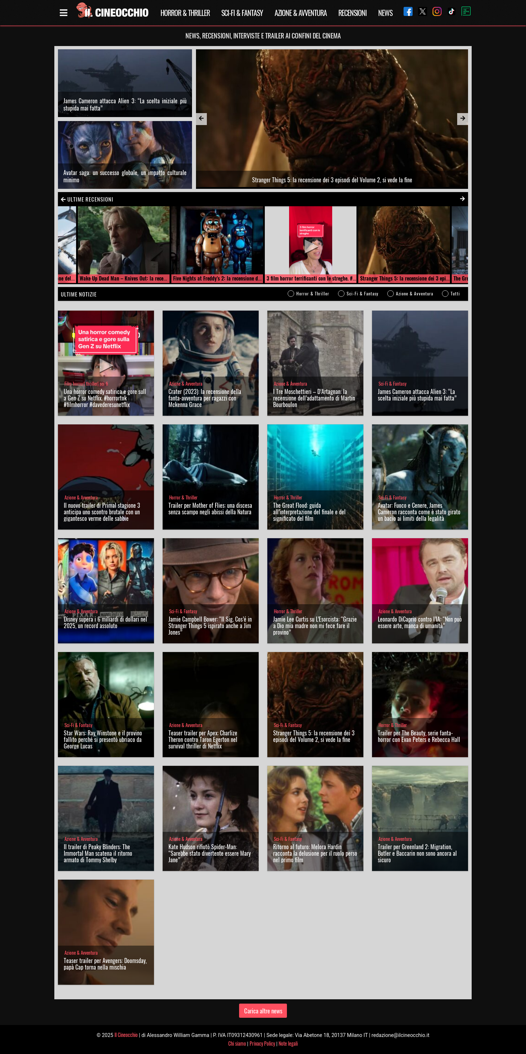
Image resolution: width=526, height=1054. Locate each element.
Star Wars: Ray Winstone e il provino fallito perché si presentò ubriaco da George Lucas (103, 739)
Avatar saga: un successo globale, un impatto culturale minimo (125, 176)
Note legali (288, 1043)
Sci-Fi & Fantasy (242, 12)
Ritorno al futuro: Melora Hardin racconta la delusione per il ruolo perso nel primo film (315, 853)
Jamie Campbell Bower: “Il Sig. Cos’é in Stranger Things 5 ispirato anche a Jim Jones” (210, 625)
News (385, 12)
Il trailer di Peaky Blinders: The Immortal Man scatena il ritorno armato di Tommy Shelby (98, 853)
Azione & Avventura (301, 12)
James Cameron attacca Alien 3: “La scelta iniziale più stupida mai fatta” (125, 104)
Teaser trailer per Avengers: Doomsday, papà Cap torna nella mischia (105, 963)
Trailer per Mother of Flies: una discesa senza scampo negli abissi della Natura (210, 508)
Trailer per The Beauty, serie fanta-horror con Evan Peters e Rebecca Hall (419, 736)
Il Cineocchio (126, 1034)
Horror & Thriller (185, 12)
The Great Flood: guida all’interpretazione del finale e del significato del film (309, 512)
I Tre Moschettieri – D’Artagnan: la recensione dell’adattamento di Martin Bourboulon (314, 398)
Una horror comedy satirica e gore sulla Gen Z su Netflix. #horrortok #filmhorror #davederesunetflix (105, 398)
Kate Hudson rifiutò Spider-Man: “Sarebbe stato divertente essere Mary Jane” (209, 853)
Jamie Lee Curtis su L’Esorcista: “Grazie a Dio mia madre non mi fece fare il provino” (315, 625)
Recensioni (352, 12)
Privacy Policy (262, 1043)
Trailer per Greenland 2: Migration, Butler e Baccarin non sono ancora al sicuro (417, 853)
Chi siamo (237, 1043)
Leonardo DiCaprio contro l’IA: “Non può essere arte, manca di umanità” (420, 622)
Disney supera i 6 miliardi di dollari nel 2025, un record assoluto (105, 622)
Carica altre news (263, 1010)
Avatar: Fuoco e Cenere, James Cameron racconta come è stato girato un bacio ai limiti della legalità (419, 512)
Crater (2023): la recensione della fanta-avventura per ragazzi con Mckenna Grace (204, 398)
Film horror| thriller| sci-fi (86, 383)
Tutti (455, 293)
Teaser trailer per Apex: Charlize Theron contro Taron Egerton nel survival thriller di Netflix (202, 739)
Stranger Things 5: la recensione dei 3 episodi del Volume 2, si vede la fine (314, 736)
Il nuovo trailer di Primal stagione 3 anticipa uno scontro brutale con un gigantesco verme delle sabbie (102, 512)
